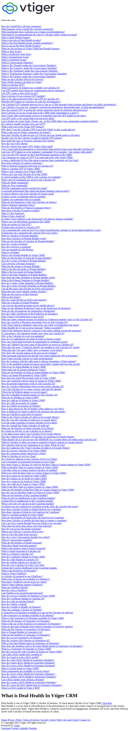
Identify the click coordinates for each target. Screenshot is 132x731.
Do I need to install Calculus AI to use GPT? (23, 124)
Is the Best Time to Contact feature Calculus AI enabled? (29, 470)
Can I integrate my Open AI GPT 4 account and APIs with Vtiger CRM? (37, 157)
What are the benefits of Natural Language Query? (26, 207)
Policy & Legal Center (68, 720)
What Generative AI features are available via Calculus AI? (30, 87)
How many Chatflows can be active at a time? (24, 582)
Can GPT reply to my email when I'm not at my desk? (28, 118)
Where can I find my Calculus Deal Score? (22, 531)
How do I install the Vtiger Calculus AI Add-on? (25, 425)
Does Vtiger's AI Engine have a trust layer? (22, 316)
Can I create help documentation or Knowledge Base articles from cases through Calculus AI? (47, 149)
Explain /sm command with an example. (21, 199)
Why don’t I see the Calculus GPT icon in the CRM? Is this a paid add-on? (38, 129)
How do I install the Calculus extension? (21, 26)
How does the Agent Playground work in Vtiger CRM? (28, 378)
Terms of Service (31, 720)
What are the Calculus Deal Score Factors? (22, 79)
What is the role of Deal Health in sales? (21, 40)
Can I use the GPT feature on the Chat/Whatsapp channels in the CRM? (36, 154)
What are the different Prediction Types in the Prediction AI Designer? (36, 308)
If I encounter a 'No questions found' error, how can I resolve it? (32, 333)
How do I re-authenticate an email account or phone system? (31, 339)
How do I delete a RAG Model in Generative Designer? (28, 676)
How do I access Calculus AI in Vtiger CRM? (24, 450)
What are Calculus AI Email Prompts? (20, 302)
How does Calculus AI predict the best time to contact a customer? (34, 520)
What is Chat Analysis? (12, 213)
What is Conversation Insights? (16, 540)
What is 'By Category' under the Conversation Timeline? (29, 68)
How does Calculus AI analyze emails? (20, 210)
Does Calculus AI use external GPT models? (23, 96)
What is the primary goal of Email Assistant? (23, 548)
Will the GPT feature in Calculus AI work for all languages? (31, 101)
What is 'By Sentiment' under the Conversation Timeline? (29, 71)
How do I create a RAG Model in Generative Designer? (28, 682)
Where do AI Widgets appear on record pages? (24, 392)
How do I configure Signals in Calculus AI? (23, 598)
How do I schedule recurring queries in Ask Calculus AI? (29, 394)
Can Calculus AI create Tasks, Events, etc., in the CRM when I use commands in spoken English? (49, 121)
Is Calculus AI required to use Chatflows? (22, 576)
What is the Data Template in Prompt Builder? (24, 274)
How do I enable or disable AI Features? (21, 607)
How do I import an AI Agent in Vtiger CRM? (24, 478)
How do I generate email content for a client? (23, 453)
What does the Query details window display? (24, 291)
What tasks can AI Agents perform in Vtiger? (23, 369)
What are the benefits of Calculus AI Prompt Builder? (27, 241)
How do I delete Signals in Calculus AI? (21, 562)
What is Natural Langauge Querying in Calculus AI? (27, 166)
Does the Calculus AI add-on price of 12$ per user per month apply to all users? (40, 135)
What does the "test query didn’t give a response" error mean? (32, 350)
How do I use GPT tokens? (14, 143)
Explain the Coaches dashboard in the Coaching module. (29, 568)
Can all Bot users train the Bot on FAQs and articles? (27, 288)
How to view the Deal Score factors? (19, 534)
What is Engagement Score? (15, 57)
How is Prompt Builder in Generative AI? (22, 632)
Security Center (48, 720)
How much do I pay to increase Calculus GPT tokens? (28, 140)
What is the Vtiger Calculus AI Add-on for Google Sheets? (30, 417)
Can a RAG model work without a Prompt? (22, 679)
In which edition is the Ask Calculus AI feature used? (27, 193)
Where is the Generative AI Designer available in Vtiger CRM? (32, 618)
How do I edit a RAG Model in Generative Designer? (27, 660)
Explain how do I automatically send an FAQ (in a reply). (29, 233)
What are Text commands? (14, 185)
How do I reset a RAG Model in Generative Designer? (28, 674)
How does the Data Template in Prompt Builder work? (28, 277)
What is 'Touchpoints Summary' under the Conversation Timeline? (34, 73)
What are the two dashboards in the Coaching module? (28, 498)
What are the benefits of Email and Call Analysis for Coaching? (32, 517)
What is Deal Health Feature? (15, 37)
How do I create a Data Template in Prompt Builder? (27, 283)
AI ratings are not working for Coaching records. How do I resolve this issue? (39, 506)
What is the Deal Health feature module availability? (27, 43)
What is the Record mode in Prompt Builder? (23, 269)
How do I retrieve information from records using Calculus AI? (32, 386)
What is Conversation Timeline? (17, 62)
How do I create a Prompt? (14, 244)
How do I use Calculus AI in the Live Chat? (23, 565)
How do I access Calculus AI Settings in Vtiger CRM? (28, 596)
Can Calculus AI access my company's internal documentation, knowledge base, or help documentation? (52, 107)
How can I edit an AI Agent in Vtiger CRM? (23, 484)
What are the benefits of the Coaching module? (24, 495)
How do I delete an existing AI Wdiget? (20, 406)
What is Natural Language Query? (18, 205)
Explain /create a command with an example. (23, 196)
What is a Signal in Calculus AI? (17, 554)
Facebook (6, 728)
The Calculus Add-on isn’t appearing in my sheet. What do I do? (33, 445)
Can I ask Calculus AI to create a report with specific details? (31, 389)
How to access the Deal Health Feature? (21, 46)
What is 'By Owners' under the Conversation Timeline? (28, 76)
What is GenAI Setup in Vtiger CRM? (20, 668)
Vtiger (17, 725)
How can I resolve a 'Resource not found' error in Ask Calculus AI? (34, 322)
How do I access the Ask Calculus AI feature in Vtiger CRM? (31, 651)
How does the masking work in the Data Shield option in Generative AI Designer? (42, 646)
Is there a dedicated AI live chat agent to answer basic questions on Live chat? (39, 160)
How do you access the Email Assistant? (21, 529)
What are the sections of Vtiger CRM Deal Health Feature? (30, 48)
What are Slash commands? (15, 182)
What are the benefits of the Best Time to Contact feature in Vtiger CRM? (37, 489)
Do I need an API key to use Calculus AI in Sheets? (26, 431)
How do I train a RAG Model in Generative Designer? (28, 663)
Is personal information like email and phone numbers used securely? (35, 191)
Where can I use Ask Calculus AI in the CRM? (24, 174)
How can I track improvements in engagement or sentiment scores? (34, 341)
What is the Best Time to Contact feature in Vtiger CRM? (29, 467)
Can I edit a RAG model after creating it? (21, 654)
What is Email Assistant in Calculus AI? (21, 551)
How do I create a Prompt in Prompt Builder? (23, 260)
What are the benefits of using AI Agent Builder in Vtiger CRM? (33, 372)
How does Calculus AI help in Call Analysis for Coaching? (30, 512)
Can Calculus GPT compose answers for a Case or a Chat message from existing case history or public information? (59, 104)
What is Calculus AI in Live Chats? (18, 456)
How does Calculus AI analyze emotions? (22, 163)
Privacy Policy (15, 720)
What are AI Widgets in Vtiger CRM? (20, 397)
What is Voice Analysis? (13, 216)
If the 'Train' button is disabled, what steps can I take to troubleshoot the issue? (40, 325)
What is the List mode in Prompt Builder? (22, 272)
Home (4, 720)
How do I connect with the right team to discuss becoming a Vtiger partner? (38, 361)
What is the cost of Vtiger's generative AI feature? (26, 132)
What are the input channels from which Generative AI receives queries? (37, 626)
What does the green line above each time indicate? (26, 526)
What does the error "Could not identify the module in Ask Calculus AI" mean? (40, 347)
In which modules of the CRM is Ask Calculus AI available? (31, 177)
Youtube (33, 728)
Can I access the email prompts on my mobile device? (28, 305)
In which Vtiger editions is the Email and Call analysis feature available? (37, 219)
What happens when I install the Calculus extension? (27, 29)
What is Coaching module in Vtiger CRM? (22, 515)
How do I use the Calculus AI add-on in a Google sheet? (29, 420)
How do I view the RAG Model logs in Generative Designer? (31, 685)
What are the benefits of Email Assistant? (21, 542)
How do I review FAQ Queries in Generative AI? (25, 640)
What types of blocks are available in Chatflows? (25, 579)
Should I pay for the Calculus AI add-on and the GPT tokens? (31, 138)
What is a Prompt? (10, 252)
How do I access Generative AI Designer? (22, 637)
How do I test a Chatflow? (14, 590)
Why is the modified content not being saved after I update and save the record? (40, 364)
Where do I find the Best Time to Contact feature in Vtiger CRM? (33, 473)
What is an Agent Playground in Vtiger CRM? (24, 375)
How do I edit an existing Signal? (17, 601)
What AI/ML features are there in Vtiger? (21, 82)
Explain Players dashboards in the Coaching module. (27, 501)
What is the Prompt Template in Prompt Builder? (25, 280)
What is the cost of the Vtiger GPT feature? (22, 126)
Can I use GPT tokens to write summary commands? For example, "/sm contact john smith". (47, 152)
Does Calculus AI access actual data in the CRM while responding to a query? (40, 113)
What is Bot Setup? (10, 297)
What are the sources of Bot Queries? (19, 294)
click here (107, 703)
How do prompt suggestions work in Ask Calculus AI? (28, 383)
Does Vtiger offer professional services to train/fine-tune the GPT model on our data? (43, 115)
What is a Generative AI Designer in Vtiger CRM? (26, 649)
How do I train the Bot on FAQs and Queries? (24, 300)
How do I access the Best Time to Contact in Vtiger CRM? (30, 492)
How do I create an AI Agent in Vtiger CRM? (23, 481)
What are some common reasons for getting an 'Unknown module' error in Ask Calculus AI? (47, 319)
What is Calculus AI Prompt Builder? (19, 235)
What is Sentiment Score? (14, 59)
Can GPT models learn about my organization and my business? (33, 90)
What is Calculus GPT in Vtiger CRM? (20, 168)
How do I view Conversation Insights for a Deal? (25, 537)
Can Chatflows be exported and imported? (22, 593)
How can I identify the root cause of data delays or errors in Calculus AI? (37, 344)
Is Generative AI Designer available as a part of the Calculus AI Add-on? (37, 612)
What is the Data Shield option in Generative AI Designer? (30, 643)
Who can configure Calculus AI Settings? (21, 609)
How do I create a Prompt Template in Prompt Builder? (28, 286)
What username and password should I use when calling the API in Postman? (39, 355)
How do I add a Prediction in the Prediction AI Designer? (29, 314)
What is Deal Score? (11, 51)
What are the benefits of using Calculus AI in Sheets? (27, 428)
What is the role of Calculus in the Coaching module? (27, 503)
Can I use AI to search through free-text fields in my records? (31, 523)
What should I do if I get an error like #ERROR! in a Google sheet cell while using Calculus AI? (49, 439)
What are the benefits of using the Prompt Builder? (26, 258)
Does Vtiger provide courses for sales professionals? (27, 358)
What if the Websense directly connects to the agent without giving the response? (41, 330)
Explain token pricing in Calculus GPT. (20, 227)
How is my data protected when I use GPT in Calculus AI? (30, 99)
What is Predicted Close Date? (16, 54)
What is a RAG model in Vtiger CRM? (20, 688)
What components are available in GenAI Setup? (25, 671)
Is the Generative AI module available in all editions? (27, 615)
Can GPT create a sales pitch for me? (19, 93)
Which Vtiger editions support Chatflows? (22, 584)
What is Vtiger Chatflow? (14, 573)
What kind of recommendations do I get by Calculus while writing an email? (39, 34)
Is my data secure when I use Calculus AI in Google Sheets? (31, 434)
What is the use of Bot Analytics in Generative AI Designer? (31, 623)
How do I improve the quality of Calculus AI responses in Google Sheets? (38, 436)
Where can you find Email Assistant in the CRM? (25, 221)
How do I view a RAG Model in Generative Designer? (28, 665)
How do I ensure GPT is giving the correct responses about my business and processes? (44, 110)
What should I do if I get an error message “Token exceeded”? (32, 327)
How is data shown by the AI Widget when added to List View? (32, 408)
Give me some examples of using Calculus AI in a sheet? (29, 422)
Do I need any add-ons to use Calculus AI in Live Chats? (29, 459)
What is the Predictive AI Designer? (19, 570)
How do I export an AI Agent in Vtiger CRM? (24, 475)
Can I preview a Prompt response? (18, 263)
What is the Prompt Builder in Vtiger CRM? (23, 255)
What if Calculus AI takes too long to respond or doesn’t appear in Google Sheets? (42, 442)
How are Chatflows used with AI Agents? (21, 414)
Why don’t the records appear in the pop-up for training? (29, 353)
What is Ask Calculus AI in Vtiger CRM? (21, 171)
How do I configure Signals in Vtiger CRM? (23, 556)
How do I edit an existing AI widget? (19, 403)
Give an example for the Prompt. (17, 249)
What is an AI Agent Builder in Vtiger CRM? (23, 367)
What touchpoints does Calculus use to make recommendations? (33, 32)
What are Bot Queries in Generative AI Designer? (26, 629)
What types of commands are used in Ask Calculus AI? (28, 180)
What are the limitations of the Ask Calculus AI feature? (29, 202)
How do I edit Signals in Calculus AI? (20, 559)
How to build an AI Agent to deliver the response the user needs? (33, 411)
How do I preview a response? (16, 247)
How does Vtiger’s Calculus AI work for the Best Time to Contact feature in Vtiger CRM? (46, 464)
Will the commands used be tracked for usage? (24, 188)
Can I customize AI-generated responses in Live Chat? (28, 462)
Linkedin (23, 728)
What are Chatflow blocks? (14, 587)
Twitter (15, 728)
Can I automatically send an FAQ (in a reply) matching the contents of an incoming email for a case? (51, 230)
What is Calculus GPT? (13, 85)
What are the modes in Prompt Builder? (20, 266)
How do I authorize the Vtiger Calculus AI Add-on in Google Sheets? (35, 448)
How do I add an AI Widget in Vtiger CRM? (23, 400)
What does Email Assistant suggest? (19, 545)
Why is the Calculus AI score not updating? (22, 336)
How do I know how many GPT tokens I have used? (27, 146)
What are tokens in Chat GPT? (16, 224)
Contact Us (85, 720)
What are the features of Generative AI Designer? (25, 621)
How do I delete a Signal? (14, 604)
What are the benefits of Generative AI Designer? (25, 635)
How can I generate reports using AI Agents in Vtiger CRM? (31, 381)
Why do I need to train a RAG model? (20, 657)
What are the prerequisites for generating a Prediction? (28, 311)
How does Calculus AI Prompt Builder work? (23, 238)
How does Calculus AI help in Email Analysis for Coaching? (31, 509)
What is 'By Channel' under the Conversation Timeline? (28, 65)
